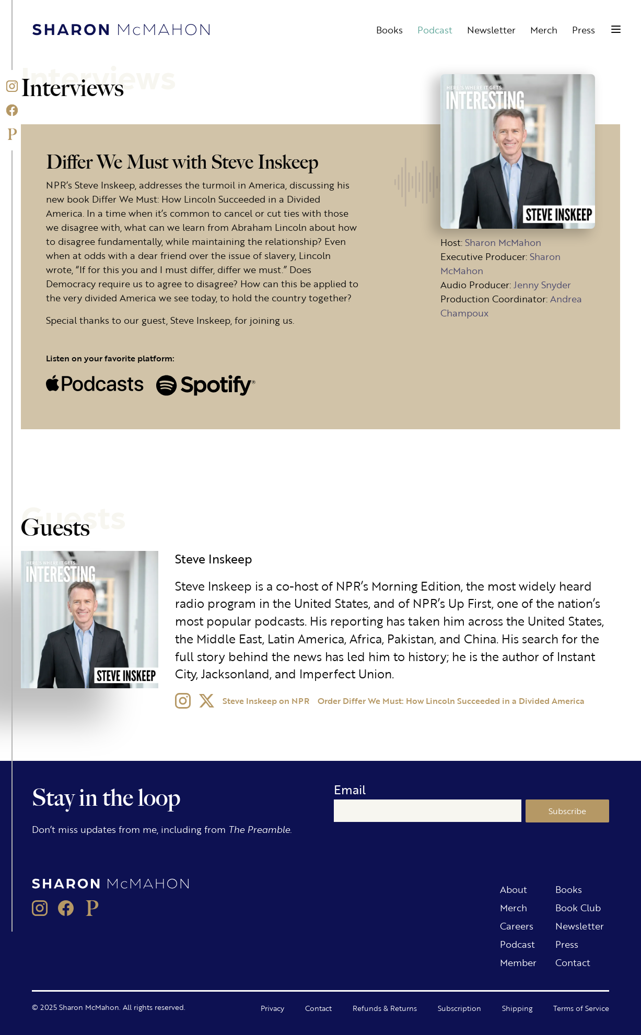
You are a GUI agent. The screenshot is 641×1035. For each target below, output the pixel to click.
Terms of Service (581, 1008)
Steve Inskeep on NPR (266, 700)
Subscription (459, 1008)
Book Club (578, 907)
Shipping (517, 1008)
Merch (543, 29)
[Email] (427, 810)
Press (583, 29)
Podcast (434, 29)
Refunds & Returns (385, 1008)
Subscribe (567, 810)
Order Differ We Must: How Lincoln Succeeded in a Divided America (451, 700)
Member (518, 962)
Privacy (272, 1008)
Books (389, 29)
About (513, 889)
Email (350, 789)
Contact (572, 962)
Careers (516, 925)
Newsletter (491, 29)
